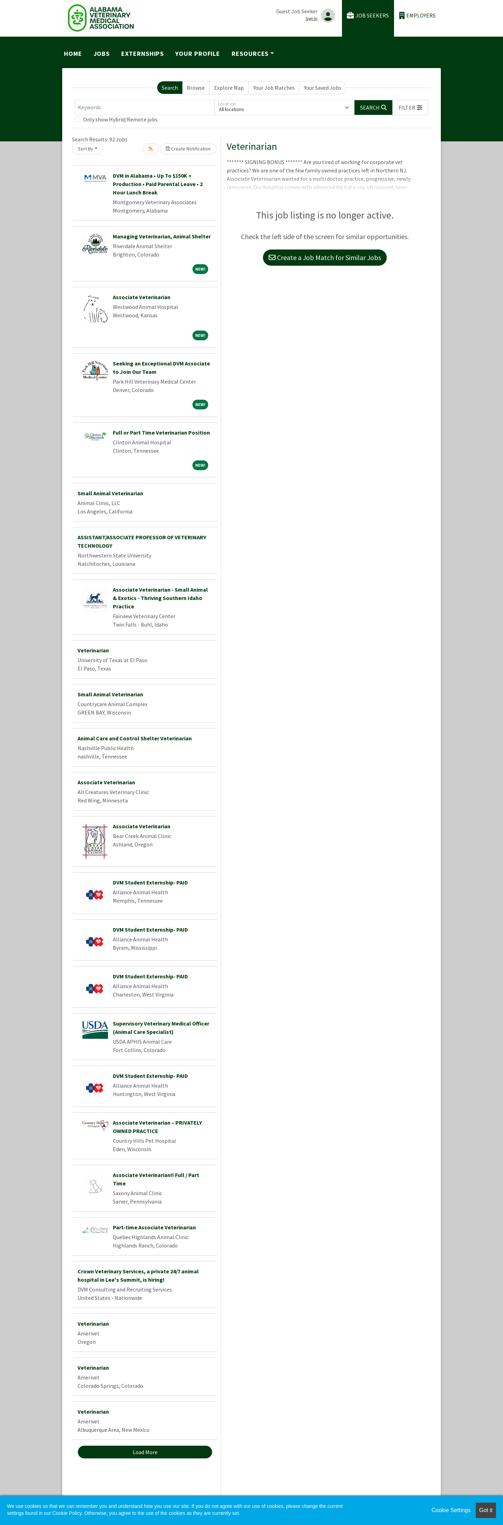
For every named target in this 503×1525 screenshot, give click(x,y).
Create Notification (188, 149)
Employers (417, 15)
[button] (410, 107)
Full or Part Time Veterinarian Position (161, 432)
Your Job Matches (274, 87)
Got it (486, 1510)
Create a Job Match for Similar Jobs (325, 257)
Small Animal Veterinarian (110, 493)
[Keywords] (144, 107)
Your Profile (197, 54)
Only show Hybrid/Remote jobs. (121, 119)
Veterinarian (93, 650)
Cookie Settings (451, 1510)
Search (170, 87)
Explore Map (229, 87)
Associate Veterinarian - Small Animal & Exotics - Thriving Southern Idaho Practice (160, 598)
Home (73, 54)
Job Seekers (368, 15)
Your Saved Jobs (322, 87)
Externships (142, 54)
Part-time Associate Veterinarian (154, 1227)
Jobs (102, 54)
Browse (196, 87)
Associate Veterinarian (141, 297)
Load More (145, 1452)
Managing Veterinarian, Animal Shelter (162, 236)
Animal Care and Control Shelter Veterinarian (135, 738)
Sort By (85, 149)
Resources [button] (250, 54)
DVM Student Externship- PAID (150, 882)
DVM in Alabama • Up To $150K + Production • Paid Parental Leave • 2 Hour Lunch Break (158, 184)
